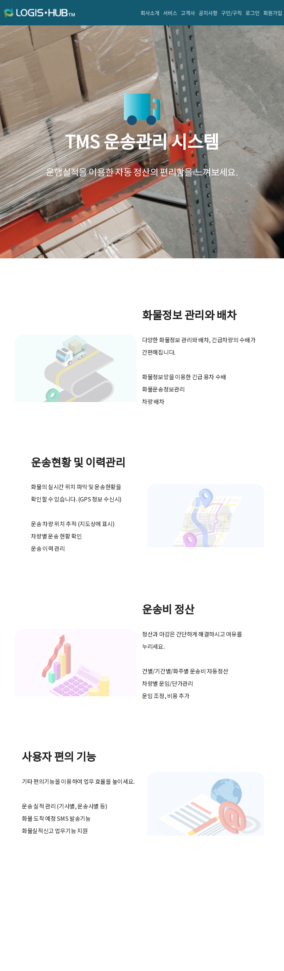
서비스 (170, 12)
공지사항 (208, 12)
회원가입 (272, 12)
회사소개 (150, 12)
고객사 (188, 12)
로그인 (253, 12)
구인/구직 (231, 12)
